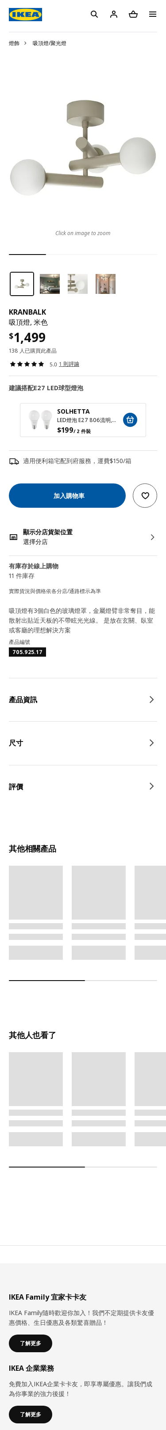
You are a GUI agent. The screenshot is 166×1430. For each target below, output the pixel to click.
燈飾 (14, 43)
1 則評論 (69, 364)
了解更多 (30, 1343)
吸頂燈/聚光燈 (49, 43)
